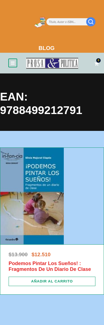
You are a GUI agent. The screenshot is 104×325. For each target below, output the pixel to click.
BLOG (47, 48)
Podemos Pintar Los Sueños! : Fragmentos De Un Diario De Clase (50, 266)
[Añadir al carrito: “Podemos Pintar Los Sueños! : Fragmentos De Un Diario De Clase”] (52, 281)
